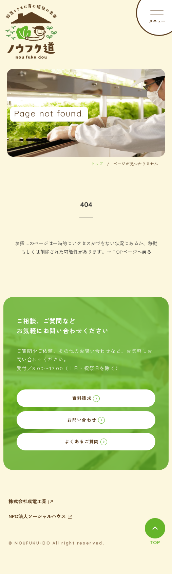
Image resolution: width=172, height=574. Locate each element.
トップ (97, 163)
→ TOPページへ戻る (129, 252)
